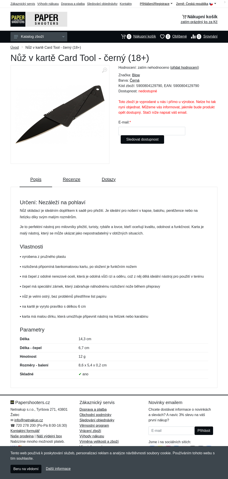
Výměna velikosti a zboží (99, 441)
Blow (136, 75)
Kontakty (126, 4)
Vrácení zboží (90, 431)
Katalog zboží (39, 36)
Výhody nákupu (48, 4)
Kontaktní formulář (25, 431)
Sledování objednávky (102, 4)
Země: (196, 4)
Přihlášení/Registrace (156, 3)
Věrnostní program (94, 425)
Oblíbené (171, 36)
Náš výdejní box (49, 436)
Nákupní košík (136, 36)
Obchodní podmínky (95, 415)
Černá (135, 80)
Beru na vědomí (26, 469)
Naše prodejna (22, 436)
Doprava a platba (73, 4)
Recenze (71, 179)
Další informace (58, 469)
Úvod (14, 47)
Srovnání (202, 36)
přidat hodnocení (184, 67)
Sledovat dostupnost (142, 139)
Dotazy (109, 179)
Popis (35, 179)
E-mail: (124, 122)
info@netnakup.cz (28, 420)
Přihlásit (203, 431)
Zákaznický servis (22, 4)
